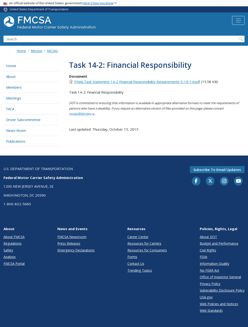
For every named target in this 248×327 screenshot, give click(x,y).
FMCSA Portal (14, 263)
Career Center (137, 237)
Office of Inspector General (220, 277)
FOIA (203, 257)
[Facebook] (196, 181)
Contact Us (135, 263)
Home (21, 51)
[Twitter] (210, 181)
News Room (16, 130)
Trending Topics (139, 270)
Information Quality (214, 263)
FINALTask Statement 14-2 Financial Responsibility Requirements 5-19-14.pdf (137, 81)
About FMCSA (14, 237)
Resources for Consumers (147, 250)
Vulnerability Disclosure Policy (222, 290)
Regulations (13, 243)
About (11, 76)
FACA (10, 108)
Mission (36, 51)
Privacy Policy (210, 283)
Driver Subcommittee (23, 119)
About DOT (208, 237)
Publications (15, 141)
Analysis (10, 257)
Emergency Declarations (76, 250)
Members (14, 87)
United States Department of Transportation (39, 9)
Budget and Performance (219, 243)
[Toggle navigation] (238, 20)
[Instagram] (224, 181)
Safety (8, 250)
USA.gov (206, 297)
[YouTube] (238, 181)
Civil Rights (208, 250)
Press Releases (68, 243)
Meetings (13, 98)
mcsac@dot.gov (82, 113)
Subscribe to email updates (217, 169)
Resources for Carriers (144, 243)
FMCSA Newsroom (71, 237)
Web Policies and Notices (219, 304)
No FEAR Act (209, 270)
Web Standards (211, 310)
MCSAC (52, 51)
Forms (132, 257)
